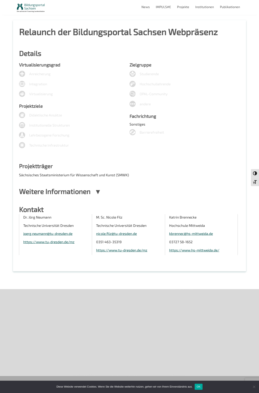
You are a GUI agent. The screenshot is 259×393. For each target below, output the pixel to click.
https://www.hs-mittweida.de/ (195, 254)
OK (199, 386)
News (145, 7)
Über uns (22, 299)
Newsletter (24, 306)
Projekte (183, 7)
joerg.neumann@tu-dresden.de (48, 238)
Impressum (24, 327)
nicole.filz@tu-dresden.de (117, 238)
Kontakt (22, 320)
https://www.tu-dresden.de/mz (49, 246)
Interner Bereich (28, 341)
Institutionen (204, 7)
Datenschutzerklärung (32, 334)
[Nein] (254, 387)
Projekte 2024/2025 (186, 354)
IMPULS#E (163, 7)
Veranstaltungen (28, 313)
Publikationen (230, 7)
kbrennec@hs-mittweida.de (191, 238)
